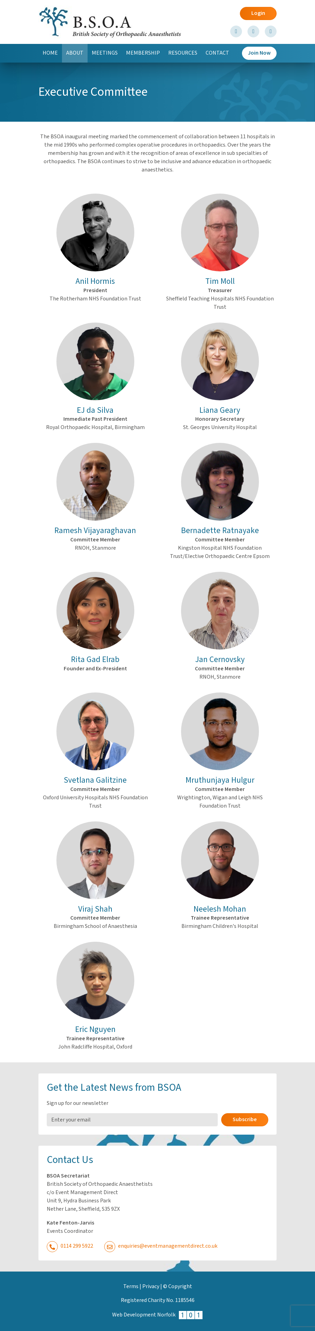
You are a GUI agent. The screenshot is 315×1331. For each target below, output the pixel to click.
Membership (143, 53)
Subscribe (245, 1119)
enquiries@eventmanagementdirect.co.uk (160, 1246)
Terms (130, 1286)
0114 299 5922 (70, 1246)
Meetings (105, 53)
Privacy (150, 1286)
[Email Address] (132, 1119)
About (77, 55)
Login (258, 13)
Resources (182, 53)
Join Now (259, 53)
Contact (217, 53)
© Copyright (177, 1286)
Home (50, 53)
